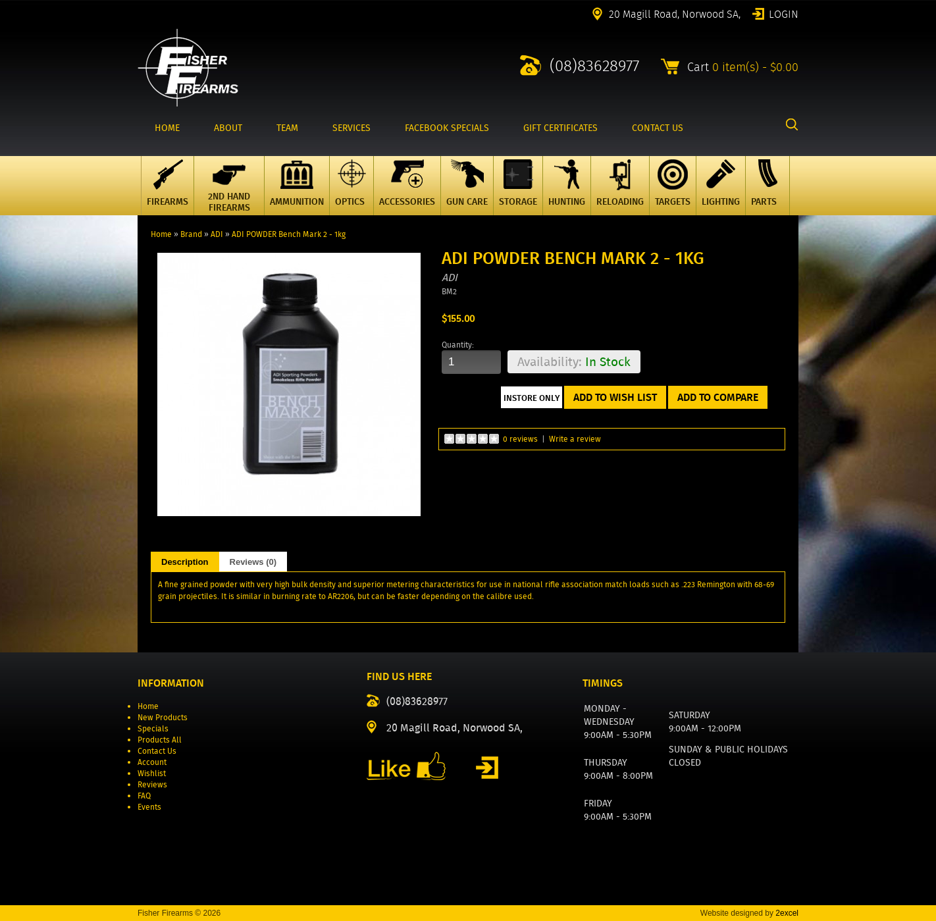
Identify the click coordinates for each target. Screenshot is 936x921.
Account (152, 762)
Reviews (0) (253, 562)
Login (783, 13)
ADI (217, 234)
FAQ (144, 795)
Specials (153, 728)
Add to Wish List (615, 397)
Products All (160, 739)
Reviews (152, 784)
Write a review (575, 438)
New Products (163, 717)
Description (185, 562)
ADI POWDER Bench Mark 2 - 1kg (289, 234)
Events (149, 806)
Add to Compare (717, 397)
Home (161, 234)
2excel (786, 913)
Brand (191, 234)
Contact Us (157, 750)
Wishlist (152, 773)
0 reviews (520, 438)
